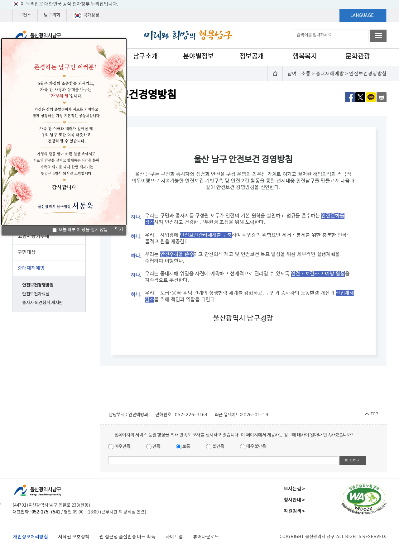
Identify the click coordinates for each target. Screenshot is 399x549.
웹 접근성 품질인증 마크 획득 (127, 537)
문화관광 (357, 56)
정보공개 (251, 56)
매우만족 (119, 446)
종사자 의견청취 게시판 (42, 302)
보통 (183, 446)
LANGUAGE (362, 15)
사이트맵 (174, 537)
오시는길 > (294, 489)
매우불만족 (253, 446)
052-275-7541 (45, 512)
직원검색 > (294, 511)
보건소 (25, 15)
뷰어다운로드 (206, 537)
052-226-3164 (191, 414)
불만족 (215, 446)
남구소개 (145, 56)
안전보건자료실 (36, 294)
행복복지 (304, 56)
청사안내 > (294, 500)
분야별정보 (198, 56)
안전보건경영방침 (38, 285)
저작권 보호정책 (73, 537)
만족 (153, 446)
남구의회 (52, 15)
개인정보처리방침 (30, 537)
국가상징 (86, 15)
